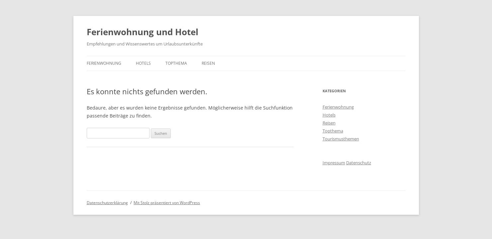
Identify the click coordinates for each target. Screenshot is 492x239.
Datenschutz (358, 163)
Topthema (176, 63)
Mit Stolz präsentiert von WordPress (167, 202)
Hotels (143, 63)
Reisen (208, 63)
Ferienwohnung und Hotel (142, 32)
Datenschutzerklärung (107, 202)
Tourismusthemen (341, 139)
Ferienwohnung (104, 63)
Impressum (334, 163)
